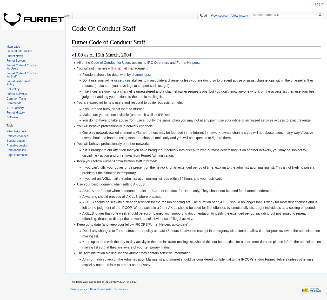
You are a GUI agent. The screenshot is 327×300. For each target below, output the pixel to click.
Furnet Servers (16, 60)
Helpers (193, 62)
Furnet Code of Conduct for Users (22, 67)
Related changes (17, 136)
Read (203, 15)
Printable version (17, 145)
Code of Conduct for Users (111, 62)
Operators (161, 62)
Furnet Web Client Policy (18, 83)
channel (121, 68)
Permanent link (16, 150)
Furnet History (16, 112)
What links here (17, 131)
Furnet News (15, 56)
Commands (14, 103)
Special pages (16, 140)
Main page (13, 46)
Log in (319, 4)
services (124, 80)
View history (239, 15)
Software (12, 117)
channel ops (141, 75)
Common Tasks (16, 98)
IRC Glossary (15, 108)
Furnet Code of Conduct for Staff (22, 75)
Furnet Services (17, 94)
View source (219, 15)
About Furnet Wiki (100, 289)
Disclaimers (121, 289)
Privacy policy (78, 289)
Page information (17, 155)
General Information (19, 51)
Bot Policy (13, 89)
